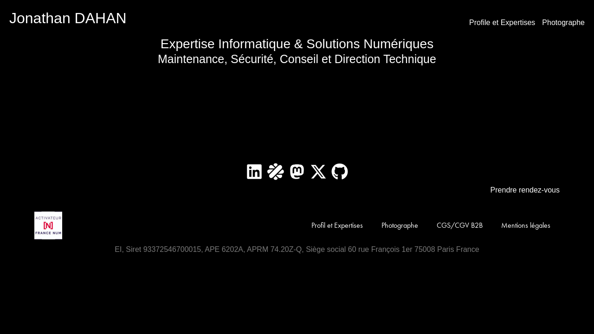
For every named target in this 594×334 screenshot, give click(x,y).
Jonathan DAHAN (68, 18)
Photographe (563, 22)
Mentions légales (525, 225)
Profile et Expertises (502, 22)
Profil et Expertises (337, 225)
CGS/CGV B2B (460, 225)
